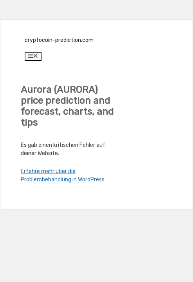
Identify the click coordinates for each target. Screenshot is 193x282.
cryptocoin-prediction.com (59, 40)
